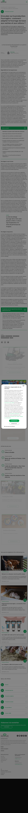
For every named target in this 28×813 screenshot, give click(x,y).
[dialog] (14, 406)
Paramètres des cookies (14, 416)
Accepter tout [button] (14, 420)
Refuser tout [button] (14, 423)
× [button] (24, 385)
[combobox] (23, 385)
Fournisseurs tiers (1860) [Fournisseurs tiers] (9, 402)
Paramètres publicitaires (14, 413)
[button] (9, 426)
